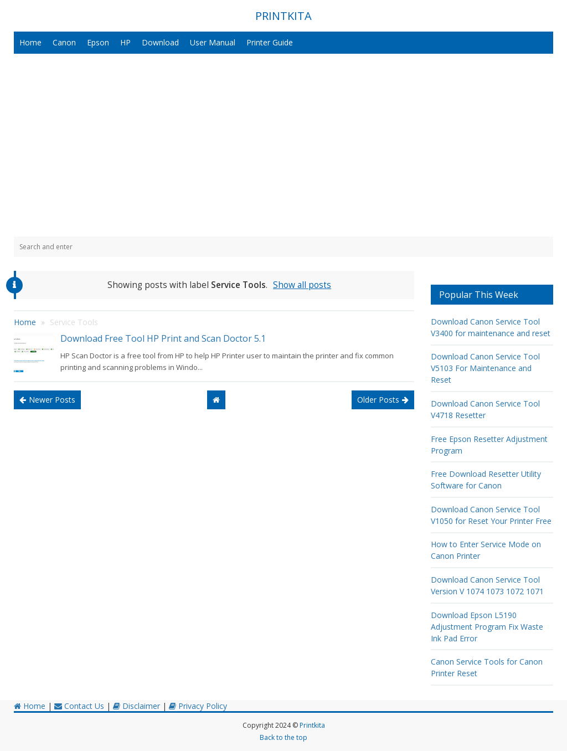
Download (160, 42)
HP (125, 42)
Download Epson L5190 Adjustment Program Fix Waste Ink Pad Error (487, 627)
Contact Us (79, 706)
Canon (64, 42)
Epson (98, 42)
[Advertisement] (283, 145)
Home (30, 42)
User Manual (212, 42)
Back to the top (283, 737)
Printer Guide (269, 42)
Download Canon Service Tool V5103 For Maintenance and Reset (485, 368)
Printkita (312, 725)
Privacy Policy (198, 706)
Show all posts (302, 285)
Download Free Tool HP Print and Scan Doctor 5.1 (163, 338)
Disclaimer (136, 706)
